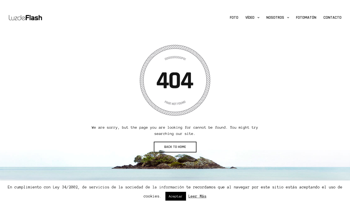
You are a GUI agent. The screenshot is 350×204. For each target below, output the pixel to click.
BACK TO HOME (175, 147)
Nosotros (275, 17)
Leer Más (197, 196)
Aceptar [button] (176, 196)
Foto (234, 17)
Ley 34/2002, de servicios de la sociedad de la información (118, 187)
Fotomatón (306, 17)
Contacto (332, 17)
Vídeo (249, 17)
